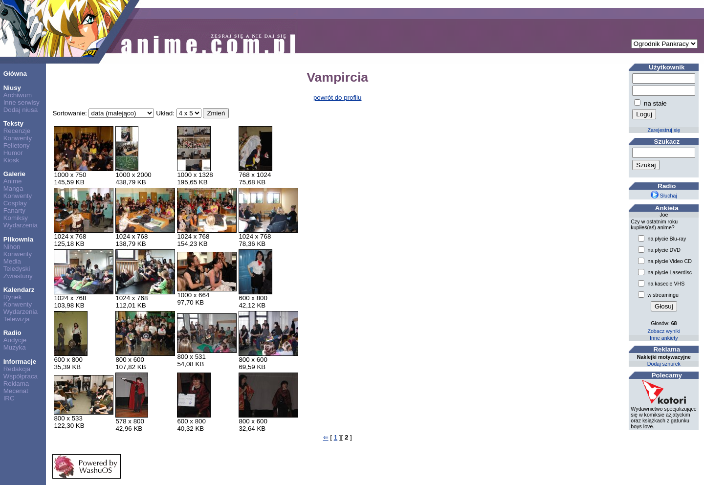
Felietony (16, 145)
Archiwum (17, 95)
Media (12, 261)
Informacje (19, 361)
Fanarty (14, 210)
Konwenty (17, 138)
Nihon (12, 246)
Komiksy (15, 217)
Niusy (12, 87)
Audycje (14, 340)
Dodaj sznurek (664, 364)
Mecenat (15, 391)
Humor (13, 152)
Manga (13, 188)
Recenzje (17, 130)
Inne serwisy (21, 102)
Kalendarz (19, 289)
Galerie (14, 173)
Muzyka (14, 347)
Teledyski (16, 268)
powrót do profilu (337, 97)
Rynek (12, 297)
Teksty (13, 123)
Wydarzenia (20, 225)
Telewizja (16, 319)
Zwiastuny (18, 276)
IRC (9, 398)
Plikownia (18, 239)
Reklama (16, 383)
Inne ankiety (664, 338)
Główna (15, 73)
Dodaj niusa (20, 109)
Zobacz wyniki (663, 331)
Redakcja (17, 369)
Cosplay (15, 203)
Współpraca (20, 376)
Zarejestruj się (663, 130)
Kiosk (11, 160)
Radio (12, 332)
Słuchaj (664, 195)
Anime (12, 181)
